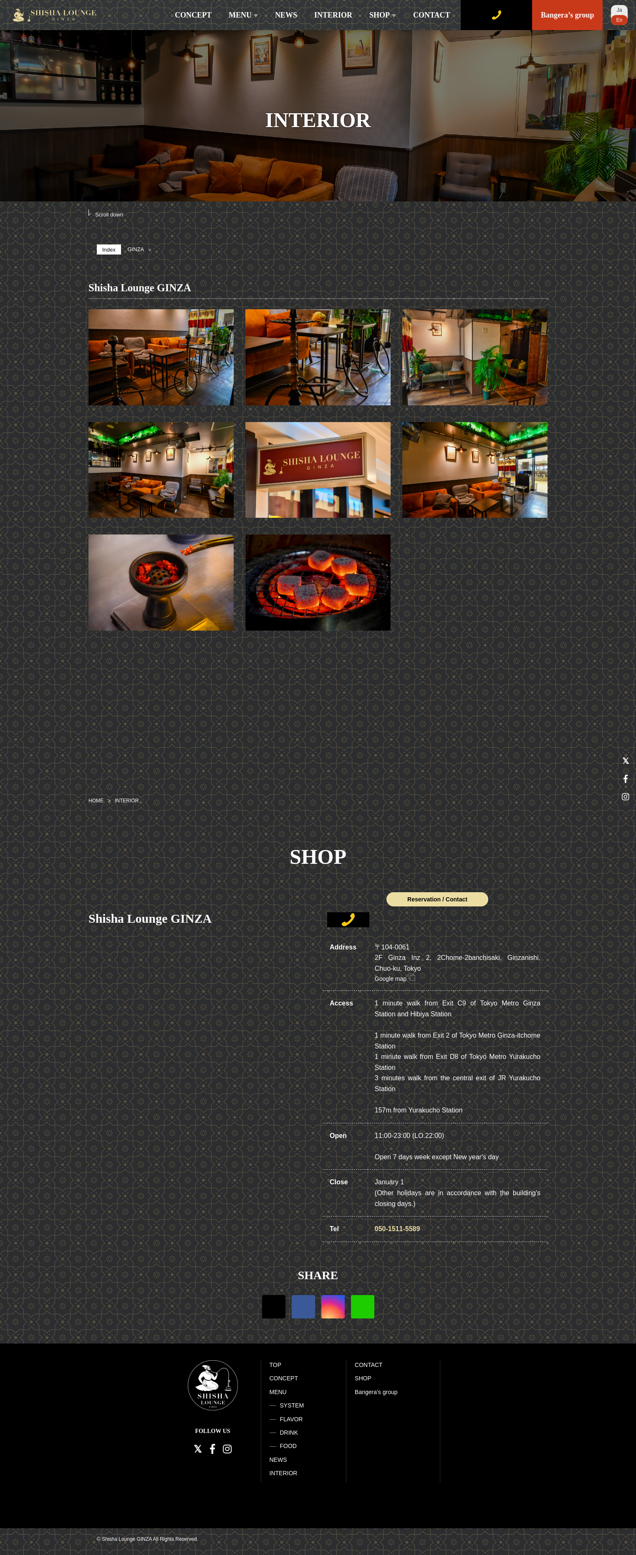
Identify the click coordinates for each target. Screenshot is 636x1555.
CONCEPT (193, 15)
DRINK (289, 1432)
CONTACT (431, 15)
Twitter (273, 1306)
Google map (395, 978)
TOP (276, 1365)
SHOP (382, 15)
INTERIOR (333, 15)
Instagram (333, 1306)
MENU (243, 15)
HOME (95, 801)
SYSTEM (292, 1405)
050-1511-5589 (397, 1228)
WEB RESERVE (496, 15)
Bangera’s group (567, 15)
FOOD (288, 1446)
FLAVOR (291, 1419)
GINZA (139, 249)
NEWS (286, 15)
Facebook (303, 1306)
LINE (362, 1306)
